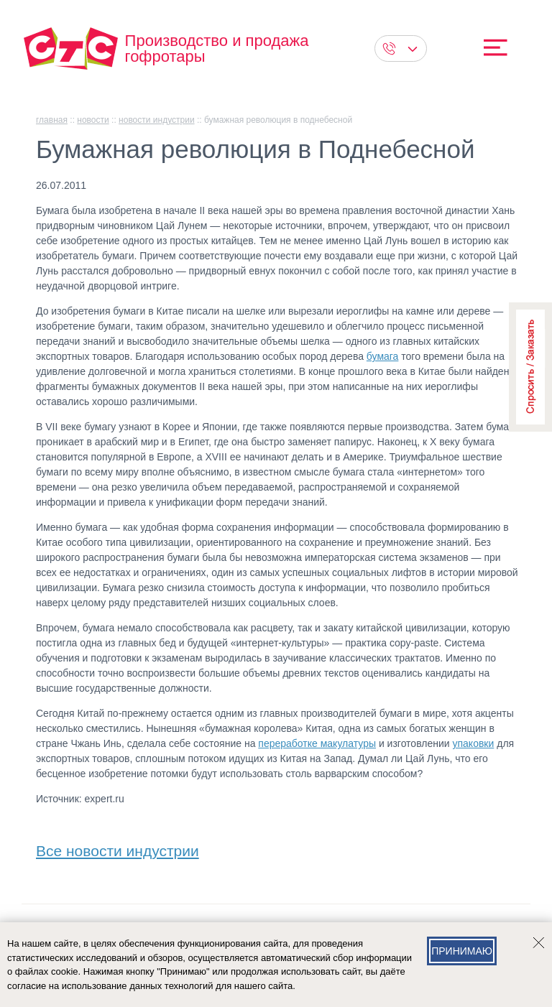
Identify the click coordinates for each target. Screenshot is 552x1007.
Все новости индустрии (117, 848)
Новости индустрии (157, 120)
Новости (93, 120)
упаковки (473, 743)
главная (52, 120)
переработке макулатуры (317, 743)
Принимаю (461, 951)
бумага (383, 356)
